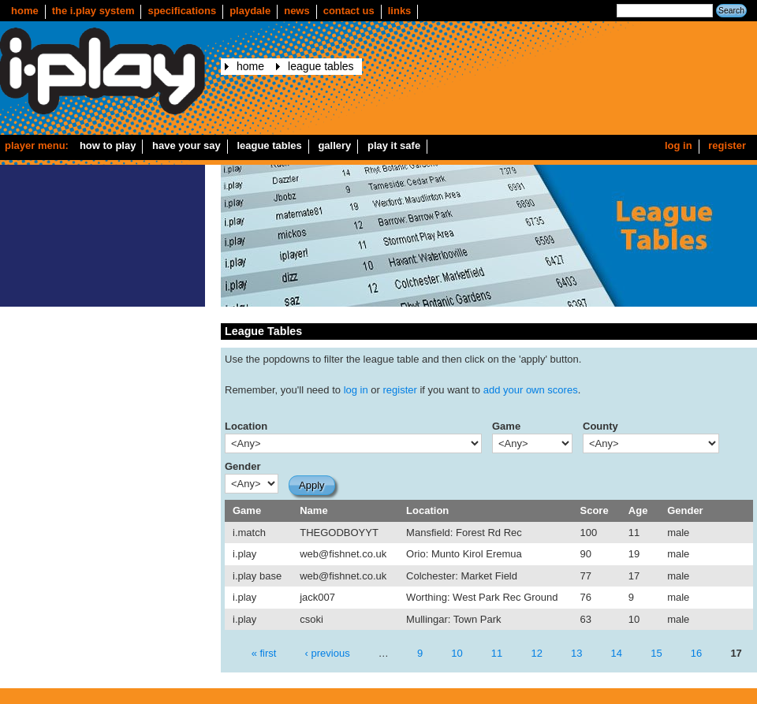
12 (536, 653)
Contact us (349, 11)
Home (25, 11)
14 (616, 653)
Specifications (181, 11)
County (600, 426)
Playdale (249, 11)
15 (656, 653)
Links (400, 11)
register (400, 390)
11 (496, 653)
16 (696, 653)
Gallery (334, 145)
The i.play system (93, 11)
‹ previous (327, 653)
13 (576, 653)
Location (246, 426)
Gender (243, 466)
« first (264, 653)
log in (356, 390)
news (297, 11)
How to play (108, 145)
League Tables (320, 66)
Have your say (186, 145)
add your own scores (530, 390)
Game (506, 426)
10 (456, 653)
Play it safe (393, 145)
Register (727, 145)
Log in (678, 145)
